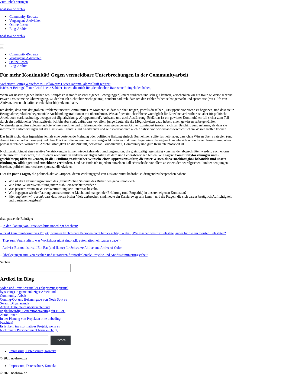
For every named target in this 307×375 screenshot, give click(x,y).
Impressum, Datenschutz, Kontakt (32, 351)
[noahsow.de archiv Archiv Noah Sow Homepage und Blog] (153, 9)
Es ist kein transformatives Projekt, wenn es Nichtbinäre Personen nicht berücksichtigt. (30, 328)
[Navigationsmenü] (1, 44)
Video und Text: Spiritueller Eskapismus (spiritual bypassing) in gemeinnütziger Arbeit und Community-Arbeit (34, 291)
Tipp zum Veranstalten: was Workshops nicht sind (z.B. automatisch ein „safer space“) (61, 240)
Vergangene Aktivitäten (25, 20)
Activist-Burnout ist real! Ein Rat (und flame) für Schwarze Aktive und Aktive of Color (62, 247)
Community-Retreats (23, 16)
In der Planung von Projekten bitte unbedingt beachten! (40, 226)
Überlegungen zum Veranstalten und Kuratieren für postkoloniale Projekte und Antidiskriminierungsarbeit (75, 255)
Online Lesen (18, 24)
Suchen (5, 262)
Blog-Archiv (18, 28)
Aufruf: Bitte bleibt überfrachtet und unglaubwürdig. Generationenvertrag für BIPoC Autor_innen (32, 311)
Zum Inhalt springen (14, 2)
